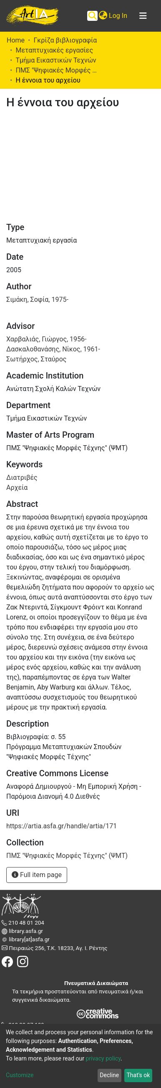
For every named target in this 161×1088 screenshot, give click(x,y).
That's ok (138, 1075)
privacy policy (103, 1058)
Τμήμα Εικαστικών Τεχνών (55, 60)
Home (16, 40)
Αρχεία (17, 487)
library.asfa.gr (25, 931)
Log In (118, 16)
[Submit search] (92, 16)
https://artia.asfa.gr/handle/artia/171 (61, 826)
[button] (103, 16)
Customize (19, 1075)
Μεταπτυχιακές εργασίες (54, 50)
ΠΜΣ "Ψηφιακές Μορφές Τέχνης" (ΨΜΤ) (57, 70)
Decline (109, 1075)
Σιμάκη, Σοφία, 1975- (37, 299)
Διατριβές (22, 477)
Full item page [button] (37, 875)
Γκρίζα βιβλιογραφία (65, 40)
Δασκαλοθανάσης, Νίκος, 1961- (53, 349)
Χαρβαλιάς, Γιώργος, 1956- (46, 339)
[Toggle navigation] (143, 16)
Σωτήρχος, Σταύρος (36, 359)
